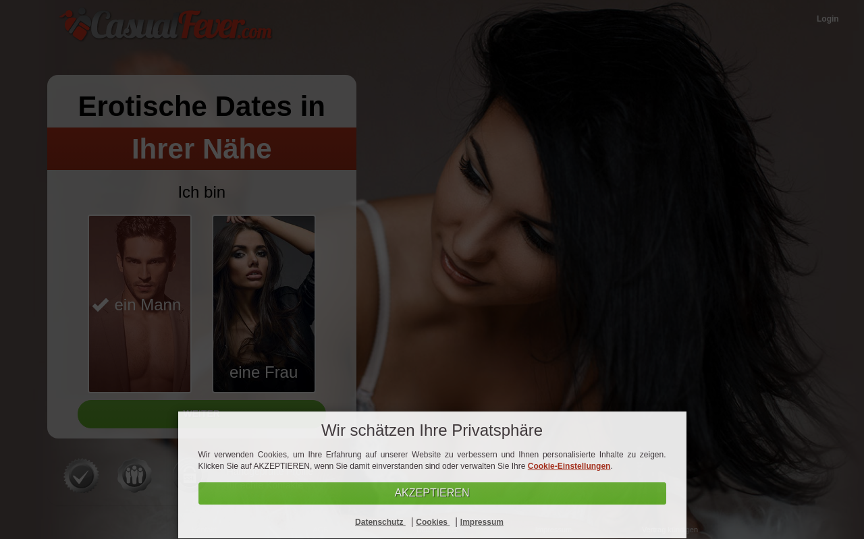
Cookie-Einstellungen (569, 466)
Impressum (482, 522)
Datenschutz (380, 522)
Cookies (433, 522)
